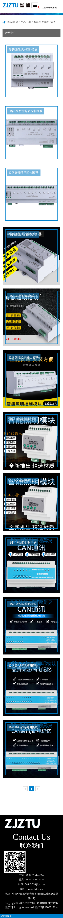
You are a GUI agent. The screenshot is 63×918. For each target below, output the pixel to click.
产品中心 (25, 21)
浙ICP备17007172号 (46, 907)
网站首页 (12, 21)
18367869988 (49, 7)
